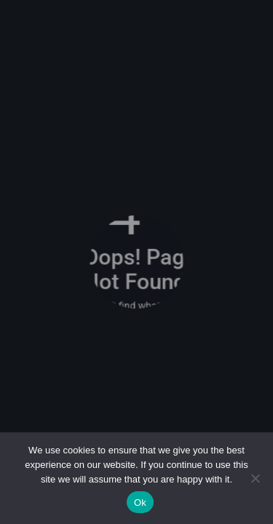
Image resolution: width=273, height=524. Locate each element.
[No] (255, 478)
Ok (140, 502)
